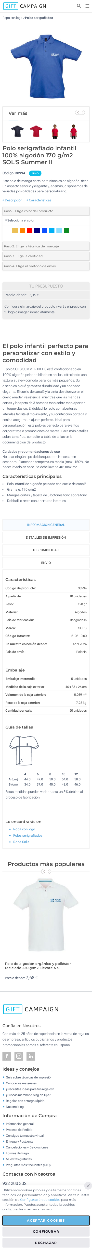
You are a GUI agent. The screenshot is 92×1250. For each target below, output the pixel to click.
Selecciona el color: (20, 220)
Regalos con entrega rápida (25, 1100)
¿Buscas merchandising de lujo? (28, 1095)
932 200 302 (14, 1183)
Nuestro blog (15, 1106)
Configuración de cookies (40, 1200)
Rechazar (46, 1243)
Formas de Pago (17, 1153)
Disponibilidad (46, 550)
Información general (20, 1124)
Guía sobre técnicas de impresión (29, 1077)
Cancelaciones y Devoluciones (27, 1147)
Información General (46, 525)
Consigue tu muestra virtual (25, 1135)
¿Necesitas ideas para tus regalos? (30, 1089)
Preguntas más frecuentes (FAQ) (28, 1165)
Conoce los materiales (21, 1083)
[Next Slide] (82, 112)
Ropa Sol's (21, 842)
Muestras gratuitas (19, 1159)
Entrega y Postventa (19, 1141)
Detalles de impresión (46, 537)
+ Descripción (12, 200)
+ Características (39, 200)
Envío (46, 563)
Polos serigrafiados (39, 18)
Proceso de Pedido (19, 1130)
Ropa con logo (12, 18)
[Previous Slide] (77, 112)
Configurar (46, 1231)
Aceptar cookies (46, 1220)
